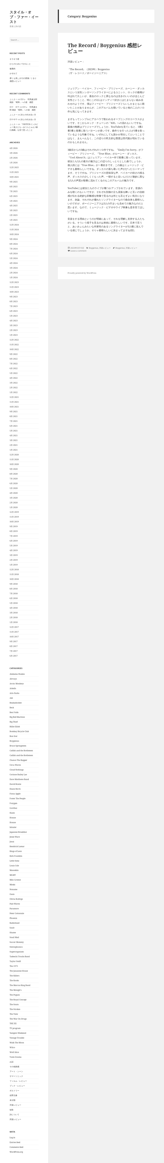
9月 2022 (14, 354)
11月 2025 (14, 172)
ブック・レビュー (17, 1085)
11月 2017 (14, 631)
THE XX (13, 1023)
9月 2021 (14, 411)
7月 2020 (14, 478)
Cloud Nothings (17, 769)
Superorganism (17, 951)
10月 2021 (14, 406)
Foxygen (13, 803)
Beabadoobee (16, 702)
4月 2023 (14, 320)
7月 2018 (14, 593)
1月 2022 (14, 392)
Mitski (12, 884)
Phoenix (13, 918)
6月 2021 (14, 426)
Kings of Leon (16, 851)
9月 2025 (14, 181)
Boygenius (14, 741)
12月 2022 (14, 339)
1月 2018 (14, 622)
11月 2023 (14, 287)
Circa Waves (15, 765)
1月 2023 (14, 335)
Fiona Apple (15, 793)
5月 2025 (14, 201)
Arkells (13, 688)
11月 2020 (14, 459)
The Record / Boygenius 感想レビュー (105, 48)
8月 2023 (14, 301)
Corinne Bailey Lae (18, 774)
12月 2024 (14, 224)
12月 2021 (14, 397)
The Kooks (14, 980)
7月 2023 (14, 306)
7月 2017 (14, 651)
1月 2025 (14, 220)
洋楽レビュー (15, 1105)
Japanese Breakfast (18, 832)
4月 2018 (14, 608)
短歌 (11, 1109)
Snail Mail (14, 937)
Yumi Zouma (15, 1057)
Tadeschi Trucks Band (20, 956)
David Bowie (15, 784)
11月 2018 (14, 574)
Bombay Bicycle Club (19, 731)
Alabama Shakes (17, 674)
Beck (12, 707)
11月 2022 (14, 344)
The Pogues (15, 994)
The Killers (14, 975)
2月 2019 (14, 560)
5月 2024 (14, 258)
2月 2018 (14, 617)
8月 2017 (14, 646)
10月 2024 (14, 234)
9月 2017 (14, 641)
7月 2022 (14, 363)
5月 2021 (14, 430)
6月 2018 (14, 598)
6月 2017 (14, 655)
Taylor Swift (15, 961)
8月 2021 (14, 416)
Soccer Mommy (17, 942)
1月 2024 (14, 277)
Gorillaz (13, 808)
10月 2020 (14, 464)
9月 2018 (14, 584)
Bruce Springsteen (18, 745)
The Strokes (15, 1009)
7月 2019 (14, 536)
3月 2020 (14, 497)
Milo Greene (15, 879)
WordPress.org (16, 1152)
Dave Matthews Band (19, 779)
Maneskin (14, 870)
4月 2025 (14, 205)
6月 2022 (14, 368)
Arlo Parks (14, 693)
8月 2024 (14, 244)
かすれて (13, 73)
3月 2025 (14, 210)
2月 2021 (14, 445)
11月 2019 (14, 516)
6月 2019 (14, 540)
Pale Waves (15, 903)
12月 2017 (14, 627)
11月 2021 (14, 402)
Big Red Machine (17, 717)
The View (14, 1014)
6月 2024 (14, 253)
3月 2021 (14, 440)
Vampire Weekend (18, 1033)
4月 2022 (14, 378)
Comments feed (16, 1147)
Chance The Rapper (18, 760)
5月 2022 (14, 373)
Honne (13, 817)
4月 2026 (14, 148)
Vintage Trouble (17, 1037)
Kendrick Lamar (17, 846)
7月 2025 (14, 191)
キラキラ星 (14, 59)
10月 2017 (14, 636)
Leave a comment (78, 250)
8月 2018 (14, 588)
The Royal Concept (18, 999)
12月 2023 (14, 282)
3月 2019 (14, 555)
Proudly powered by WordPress (82, 273)
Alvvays (13, 678)
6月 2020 (14, 483)
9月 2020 (14, 469)
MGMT (13, 875)
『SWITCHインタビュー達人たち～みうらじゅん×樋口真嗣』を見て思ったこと (24, 127)
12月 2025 (14, 167)
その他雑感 (14, 1066)
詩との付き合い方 (28, 114)
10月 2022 (14, 349)
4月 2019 (14, 550)
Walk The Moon (17, 1042)
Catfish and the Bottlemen (21, 750)
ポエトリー (14, 1090)
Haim (12, 812)
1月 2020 (14, 507)
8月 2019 (14, 531)
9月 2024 (14, 239)
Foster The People (17, 798)
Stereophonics (16, 947)
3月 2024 (14, 268)
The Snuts (14, 1004)
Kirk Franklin (16, 856)
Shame (13, 932)
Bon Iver (13, 736)
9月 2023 (14, 296)
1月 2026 (14, 162)
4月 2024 (14, 263)
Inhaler (13, 827)
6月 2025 (14, 196)
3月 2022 (14, 382)
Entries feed (15, 1142)
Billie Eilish (15, 726)
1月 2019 (14, 564)
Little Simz (14, 860)
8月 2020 (14, 473)
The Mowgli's (15, 990)
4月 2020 (14, 493)
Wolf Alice (14, 1052)
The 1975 (14, 966)
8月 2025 (14, 186)
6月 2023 (14, 311)
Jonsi (12, 841)
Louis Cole (14, 865)
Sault (12, 927)
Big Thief (14, 721)
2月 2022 (14, 387)
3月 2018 (14, 612)
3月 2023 (14, 325)
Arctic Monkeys (17, 683)
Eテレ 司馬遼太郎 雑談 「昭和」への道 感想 (23, 101)
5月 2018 (14, 603)
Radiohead (14, 923)
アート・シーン (16, 1071)
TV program (15, 1028)
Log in (12, 1137)
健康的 (12, 68)
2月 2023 (14, 330)
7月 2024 (14, 248)
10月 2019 (14, 521)
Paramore (14, 908)
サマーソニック (16, 1076)
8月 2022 (14, 358)
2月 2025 (14, 215)
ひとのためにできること (20, 63)
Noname (13, 889)
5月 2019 (14, 545)
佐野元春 (13, 1095)
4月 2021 (14, 435)
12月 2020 (14, 454)
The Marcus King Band (20, 985)
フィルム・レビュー (18, 1081)
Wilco (12, 1047)
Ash (11, 698)
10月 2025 (14, 177)
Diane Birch (15, 789)
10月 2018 (14, 579)
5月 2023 (14, 315)
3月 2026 (14, 153)
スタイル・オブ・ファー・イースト (24, 17)
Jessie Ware (15, 836)
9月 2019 (14, 526)
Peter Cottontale (17, 913)
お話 (11, 1061)
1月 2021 (14, 449)
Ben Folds (14, 712)
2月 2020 (14, 502)
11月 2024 (14, 229)
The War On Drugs (18, 1018)
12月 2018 (14, 569)
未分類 (12, 1100)
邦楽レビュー (15, 1119)
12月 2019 (14, 512)
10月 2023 (14, 291)
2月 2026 (14, 157)
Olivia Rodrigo (16, 899)
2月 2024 (14, 272)
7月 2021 (14, 421)
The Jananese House (19, 971)
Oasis (12, 894)
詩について (14, 1114)
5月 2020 (14, 488)
